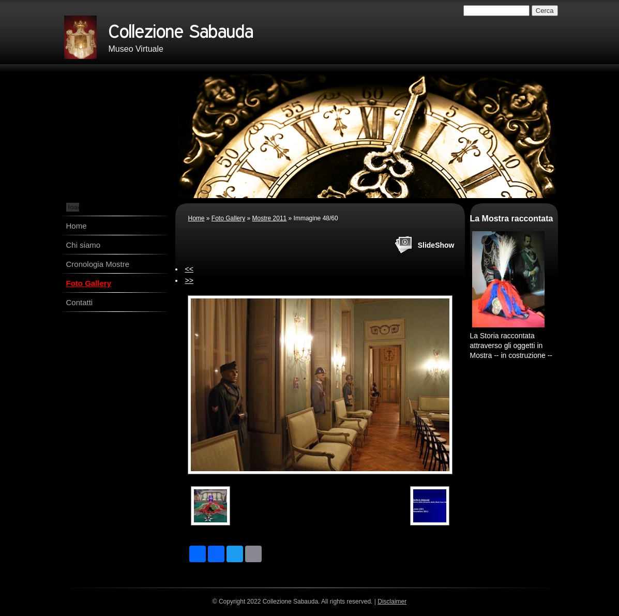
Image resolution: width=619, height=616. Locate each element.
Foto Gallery (89, 283)
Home (76, 225)
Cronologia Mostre (98, 264)
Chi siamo (83, 245)
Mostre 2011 (269, 218)
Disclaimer (392, 601)
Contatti (79, 302)
